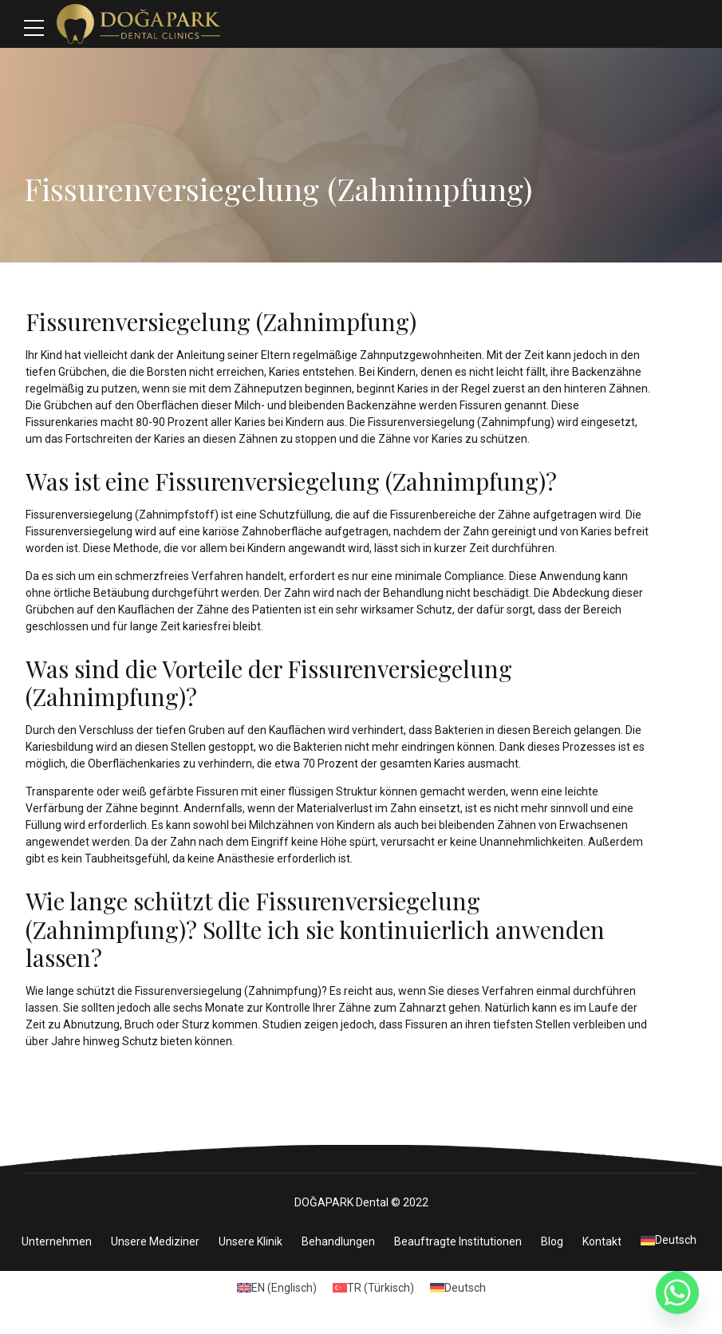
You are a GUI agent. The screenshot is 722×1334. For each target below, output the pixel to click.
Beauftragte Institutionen (458, 1243)
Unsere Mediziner (155, 1243)
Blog (552, 1243)
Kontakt (601, 1243)
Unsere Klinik (250, 1243)
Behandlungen (338, 1243)
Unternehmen (57, 1243)
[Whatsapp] (677, 1292)
